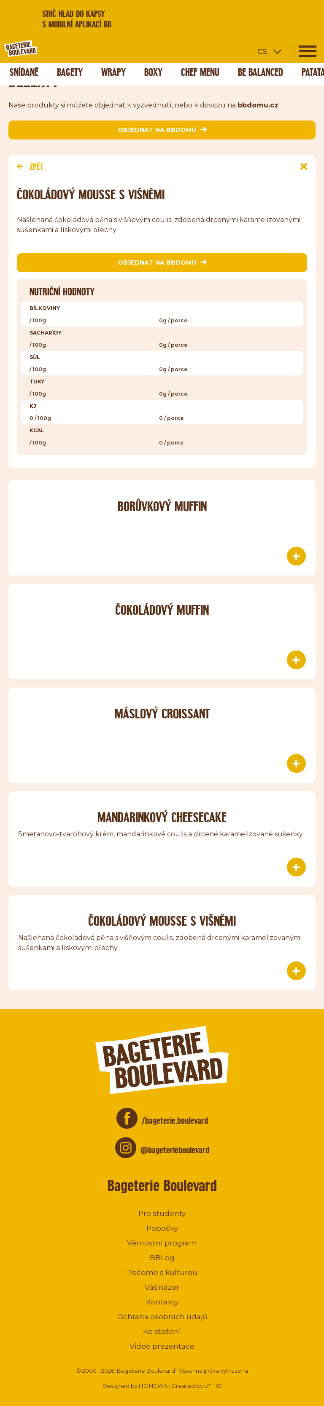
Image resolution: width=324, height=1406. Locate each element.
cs (262, 50)
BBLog (162, 1257)
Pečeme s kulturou (162, 1272)
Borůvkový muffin (162, 506)
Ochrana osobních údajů (162, 1316)
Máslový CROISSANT (162, 713)
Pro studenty (162, 1213)
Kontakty (162, 1302)
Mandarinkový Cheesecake (162, 817)
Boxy (153, 72)
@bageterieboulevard (174, 1150)
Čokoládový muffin (162, 610)
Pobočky (162, 1228)
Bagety (70, 72)
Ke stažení (162, 1331)
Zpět (30, 166)
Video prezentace (162, 1346)
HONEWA (153, 1385)
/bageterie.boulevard (175, 1120)
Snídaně (23, 72)
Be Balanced (260, 72)
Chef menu (200, 72)
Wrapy (113, 72)
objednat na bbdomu (162, 130)
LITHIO (213, 1385)
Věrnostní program (162, 1243)
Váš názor (162, 1287)
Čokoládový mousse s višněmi (162, 921)
